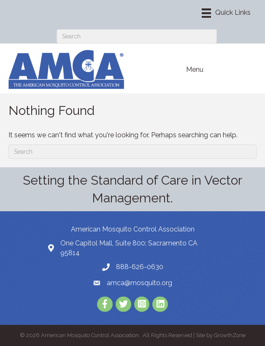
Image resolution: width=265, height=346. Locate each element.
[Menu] (226, 13)
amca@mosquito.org (139, 283)
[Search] (137, 36)
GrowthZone (230, 335)
